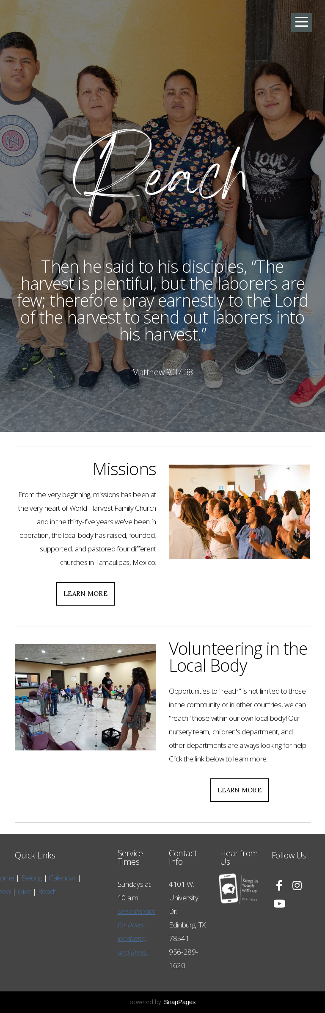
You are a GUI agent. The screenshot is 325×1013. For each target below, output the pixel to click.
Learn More (85, 594)
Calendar (30, 878)
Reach (14, 891)
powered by (162, 1002)
